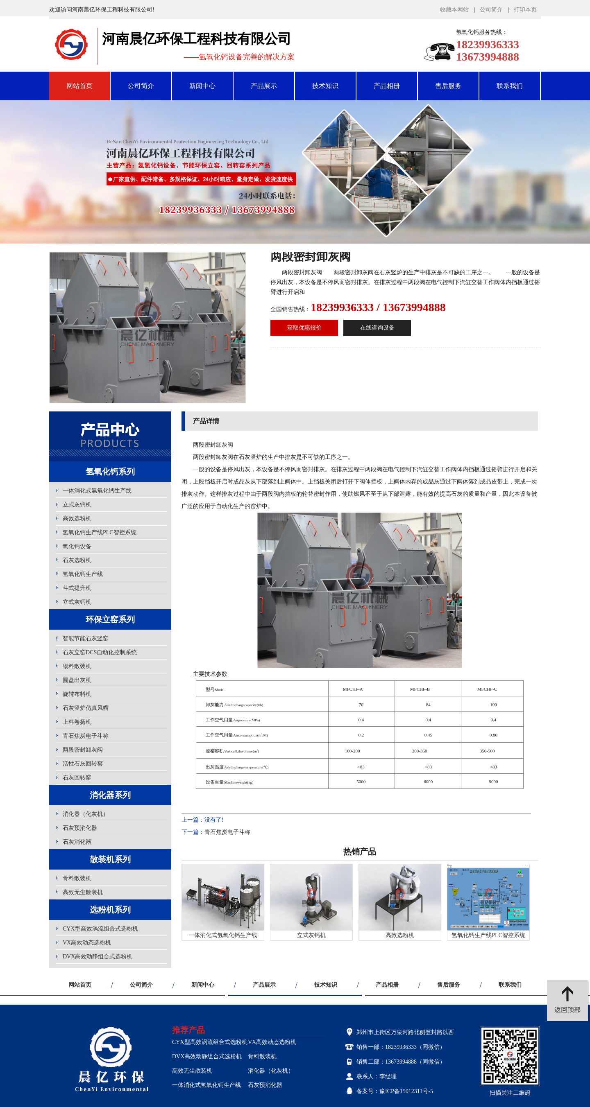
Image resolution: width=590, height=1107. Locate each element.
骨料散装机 (77, 878)
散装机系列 (110, 859)
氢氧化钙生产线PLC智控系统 (99, 532)
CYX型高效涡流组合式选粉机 (100, 929)
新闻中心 (202, 85)
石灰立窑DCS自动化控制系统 (100, 652)
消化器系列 (110, 795)
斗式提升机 (77, 588)
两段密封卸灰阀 (83, 750)
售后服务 (448, 85)
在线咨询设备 (377, 328)
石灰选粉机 (77, 560)
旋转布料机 (77, 694)
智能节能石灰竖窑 (86, 638)
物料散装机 (77, 666)
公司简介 (491, 10)
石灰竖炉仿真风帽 (86, 708)
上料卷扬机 (77, 722)
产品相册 (387, 85)
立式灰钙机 (77, 505)
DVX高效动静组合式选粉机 (97, 956)
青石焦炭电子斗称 (86, 736)
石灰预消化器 (80, 828)
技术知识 (325, 85)
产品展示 (264, 85)
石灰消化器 (77, 842)
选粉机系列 (110, 909)
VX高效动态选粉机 (87, 943)
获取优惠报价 (304, 328)
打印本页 (525, 10)
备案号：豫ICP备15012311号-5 (394, 1091)
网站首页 (79, 85)
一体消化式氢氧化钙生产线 (97, 491)
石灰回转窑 (77, 778)
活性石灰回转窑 (83, 764)
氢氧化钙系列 (110, 471)
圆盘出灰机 (77, 680)
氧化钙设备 (77, 546)
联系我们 (510, 85)
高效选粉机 (77, 518)
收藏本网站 (454, 10)
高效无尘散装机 (83, 892)
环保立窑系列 (110, 619)
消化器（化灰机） (86, 814)
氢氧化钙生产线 (83, 574)
